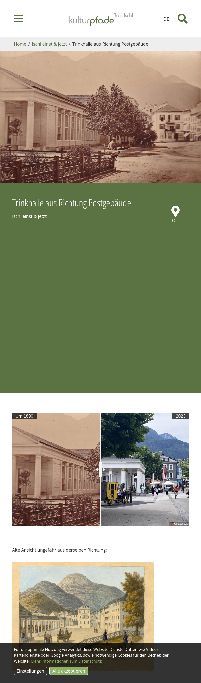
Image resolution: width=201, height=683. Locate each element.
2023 (181, 416)
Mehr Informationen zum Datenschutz (66, 661)
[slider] (100, 469)
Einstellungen (30, 671)
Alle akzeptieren (68, 671)
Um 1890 (24, 416)
